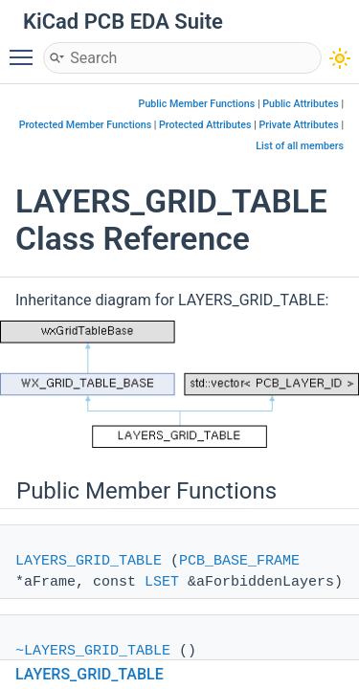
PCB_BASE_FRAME (239, 561)
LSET (162, 582)
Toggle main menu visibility (26, 48)
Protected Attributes (205, 125)
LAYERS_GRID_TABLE (88, 561)
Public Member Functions (197, 104)
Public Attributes (300, 104)
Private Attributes (298, 125)
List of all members (300, 146)
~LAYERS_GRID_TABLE (92, 651)
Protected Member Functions (85, 125)
